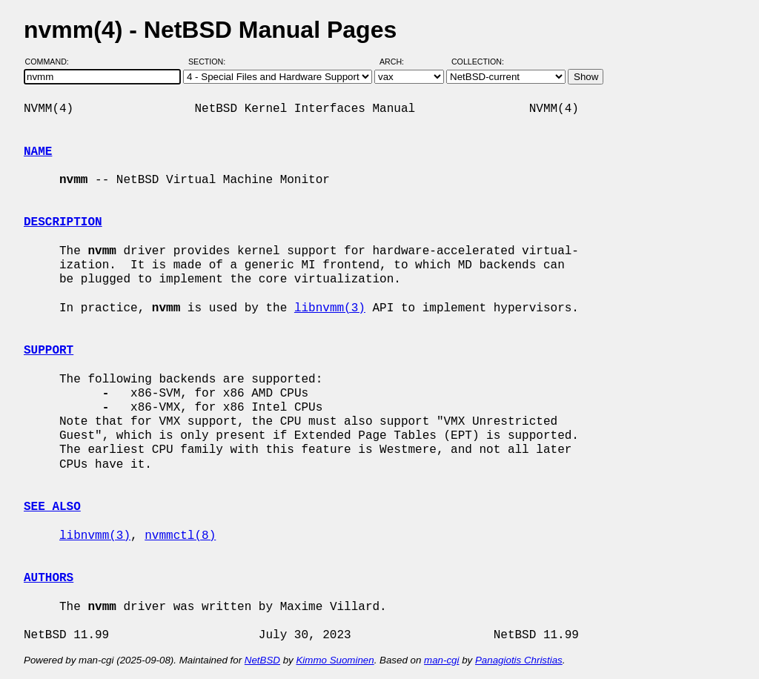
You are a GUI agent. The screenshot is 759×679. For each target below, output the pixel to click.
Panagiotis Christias (519, 660)
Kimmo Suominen (335, 660)
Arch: (398, 61)
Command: (51, 61)
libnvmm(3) (329, 308)
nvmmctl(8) (180, 536)
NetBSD (262, 660)
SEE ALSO (52, 507)
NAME (38, 152)
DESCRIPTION (63, 222)
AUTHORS (48, 578)
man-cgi (441, 660)
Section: (210, 61)
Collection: (477, 61)
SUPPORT (48, 350)
